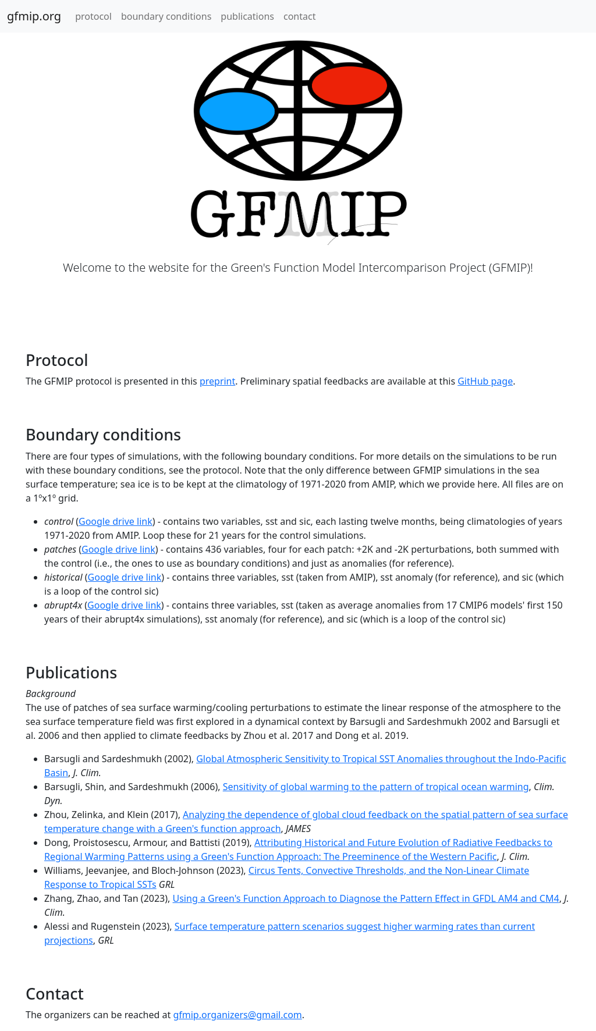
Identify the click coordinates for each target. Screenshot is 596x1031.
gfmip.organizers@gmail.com (237, 1014)
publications (247, 16)
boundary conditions (166, 16)
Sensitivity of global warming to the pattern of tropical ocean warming (376, 786)
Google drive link (115, 521)
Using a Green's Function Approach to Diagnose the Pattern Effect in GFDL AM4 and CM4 (366, 898)
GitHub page (485, 381)
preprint (217, 381)
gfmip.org (34, 16)
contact (299, 16)
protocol (93, 16)
